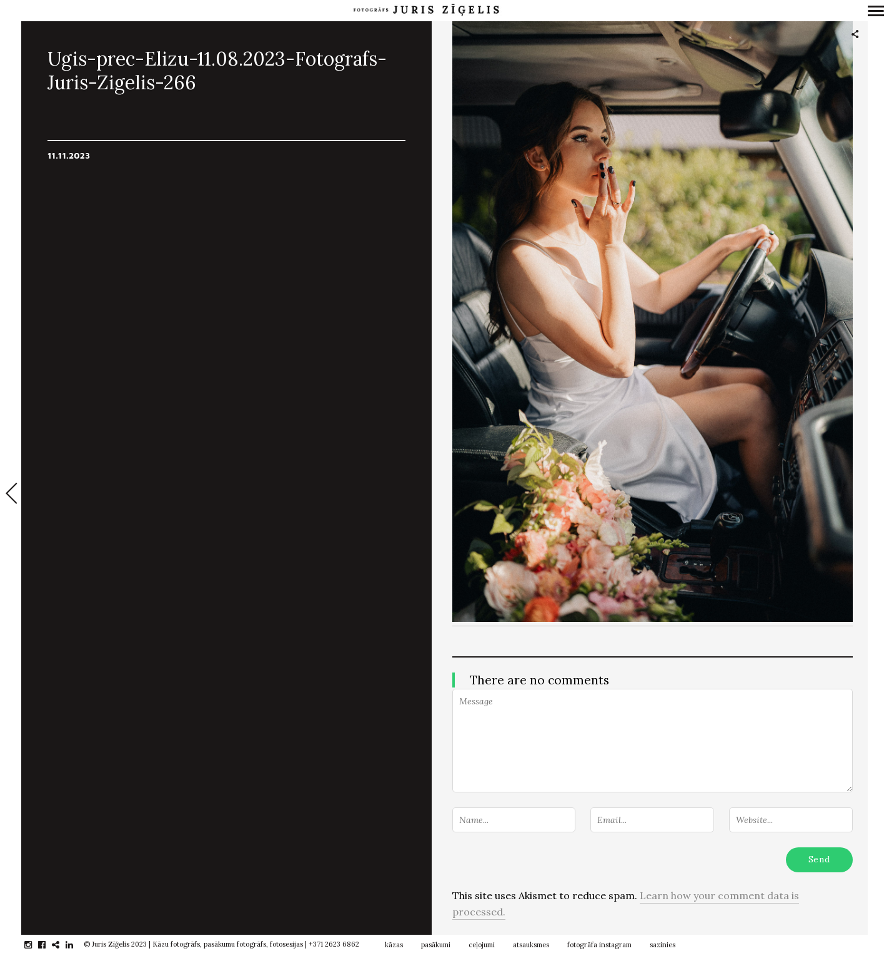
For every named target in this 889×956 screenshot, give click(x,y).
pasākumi (435, 944)
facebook (48, 944)
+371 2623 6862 (334, 944)
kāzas (394, 944)
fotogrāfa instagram (599, 944)
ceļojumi (482, 944)
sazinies (662, 944)
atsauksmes (531, 944)
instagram (34, 944)
